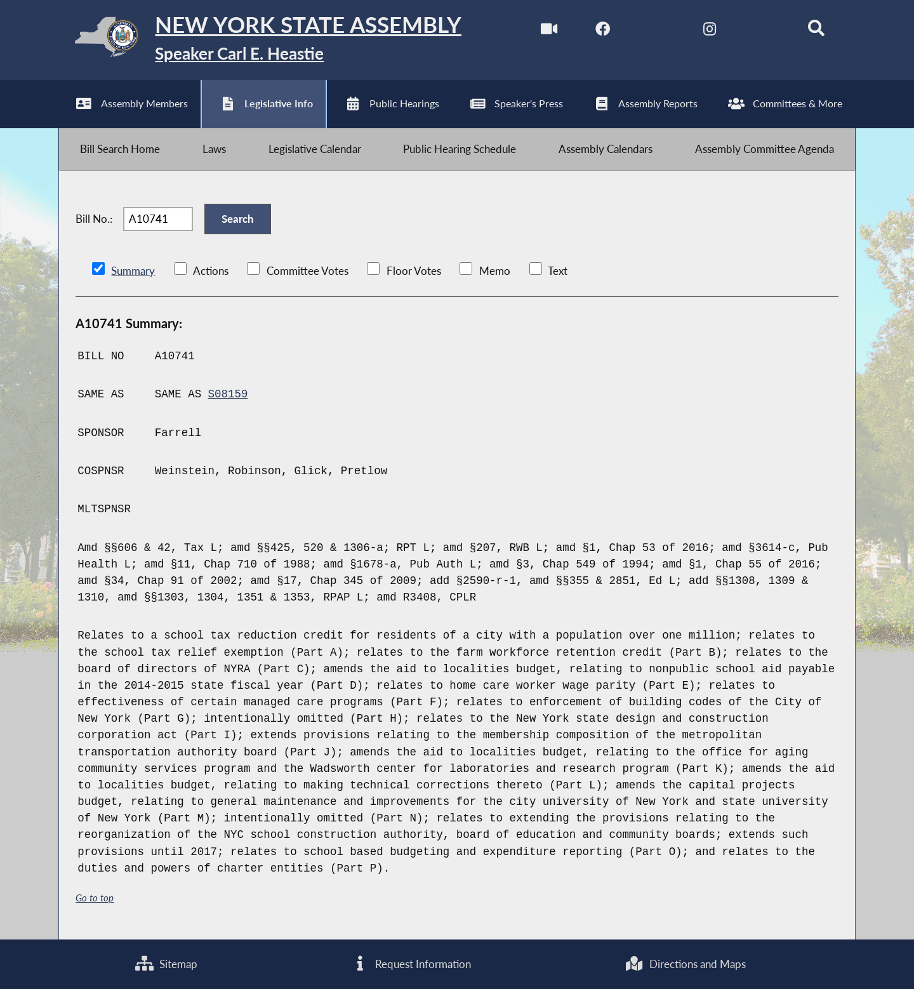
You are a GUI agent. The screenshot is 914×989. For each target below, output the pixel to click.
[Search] (816, 31)
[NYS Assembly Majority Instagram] (709, 31)
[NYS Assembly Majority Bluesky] (762, 31)
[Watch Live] (548, 31)
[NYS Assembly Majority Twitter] (656, 31)
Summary (133, 270)
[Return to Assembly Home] (259, 40)
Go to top (95, 898)
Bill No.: (94, 218)
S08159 (228, 394)
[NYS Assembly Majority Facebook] (602, 31)
